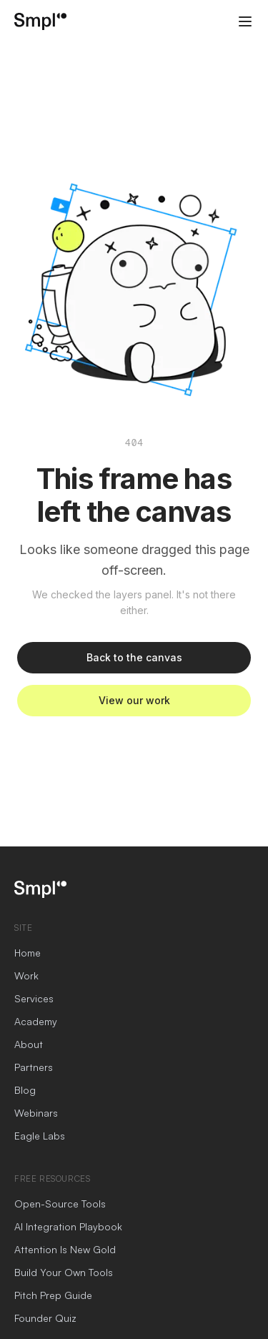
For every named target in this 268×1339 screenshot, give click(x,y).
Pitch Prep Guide (53, 1295)
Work (26, 975)
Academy (35, 1021)
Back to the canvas (134, 657)
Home (27, 953)
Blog (25, 1090)
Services (34, 998)
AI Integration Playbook (68, 1226)
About (28, 1044)
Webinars (36, 1113)
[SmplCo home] (40, 21)
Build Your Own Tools (63, 1272)
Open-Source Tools (60, 1203)
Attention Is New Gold (65, 1249)
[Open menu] (245, 21)
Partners (33, 1067)
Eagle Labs (39, 1136)
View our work (134, 700)
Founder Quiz (45, 1318)
